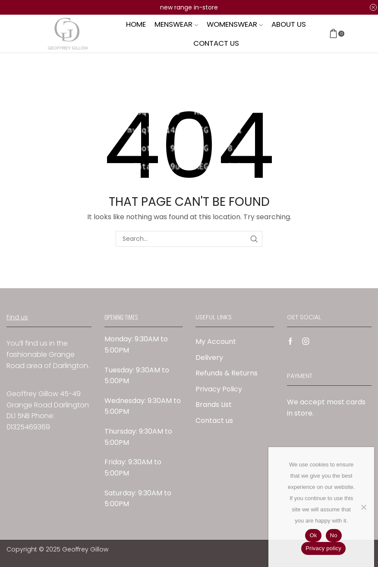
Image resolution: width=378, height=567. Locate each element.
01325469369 (28, 427)
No (333, 535)
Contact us (216, 43)
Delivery (209, 357)
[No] (363, 507)
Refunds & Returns (226, 373)
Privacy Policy (218, 389)
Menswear (176, 24)
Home (136, 24)
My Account (215, 341)
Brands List (213, 405)
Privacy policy (323, 548)
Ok (313, 535)
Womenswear (235, 24)
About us (288, 24)
